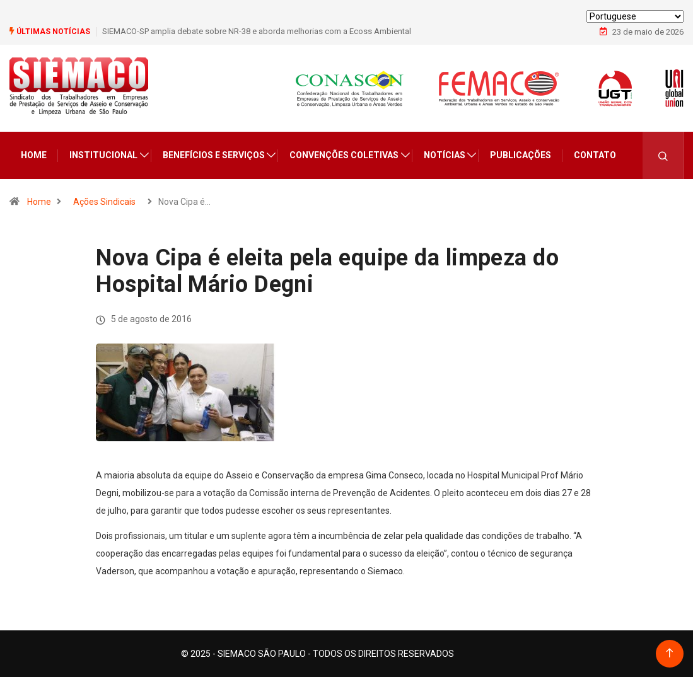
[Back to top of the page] (669, 653)
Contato (595, 155)
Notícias (444, 155)
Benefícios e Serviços (214, 155)
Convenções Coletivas (344, 155)
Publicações (520, 155)
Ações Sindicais (104, 202)
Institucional (103, 155)
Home (34, 155)
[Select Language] (635, 16)
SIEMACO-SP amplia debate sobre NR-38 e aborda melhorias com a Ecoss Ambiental (256, 31)
